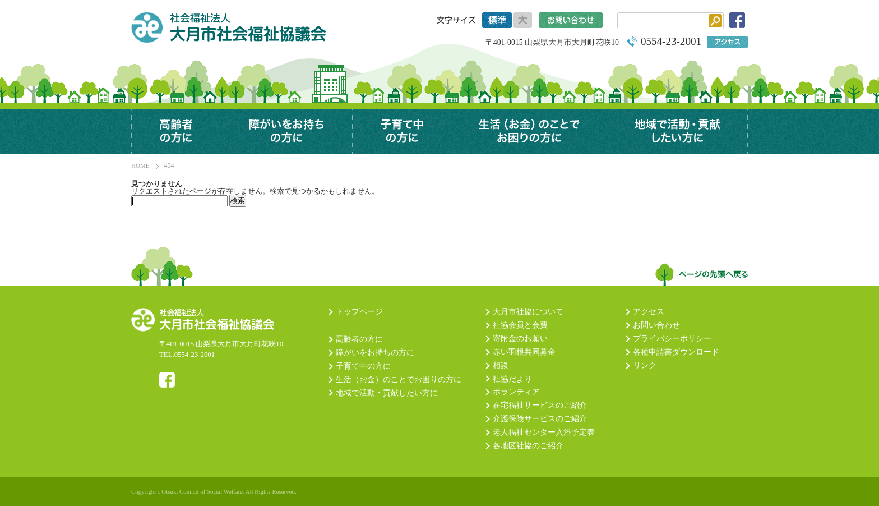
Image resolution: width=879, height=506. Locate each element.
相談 (500, 366)
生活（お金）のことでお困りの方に (529, 131)
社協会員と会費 (520, 325)
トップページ (359, 312)
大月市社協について (528, 312)
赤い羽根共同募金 (524, 352)
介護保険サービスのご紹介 (540, 419)
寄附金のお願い (520, 339)
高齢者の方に (176, 131)
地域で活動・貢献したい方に (677, 131)
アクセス (648, 312)
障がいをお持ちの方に (375, 353)
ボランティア (516, 392)
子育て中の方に (402, 131)
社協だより (512, 379)
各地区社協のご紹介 (528, 446)
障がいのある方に (286, 131)
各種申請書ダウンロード (676, 352)
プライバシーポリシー (672, 339)
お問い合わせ (656, 325)
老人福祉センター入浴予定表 (544, 432)
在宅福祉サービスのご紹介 (540, 406)
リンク (644, 366)
